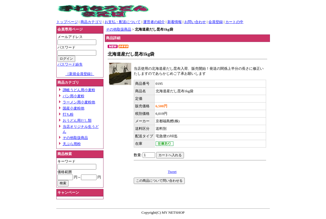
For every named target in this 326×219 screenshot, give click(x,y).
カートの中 (234, 22)
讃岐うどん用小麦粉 (79, 90)
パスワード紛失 (70, 64)
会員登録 (215, 22)
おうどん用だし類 (77, 120)
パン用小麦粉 (73, 96)
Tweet (172, 172)
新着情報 (174, 22)
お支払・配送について (123, 22)
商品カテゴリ (91, 22)
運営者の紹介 (154, 22)
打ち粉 (68, 114)
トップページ (67, 22)
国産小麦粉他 (73, 108)
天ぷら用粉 (72, 144)
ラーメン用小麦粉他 (79, 102)
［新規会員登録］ (79, 74)
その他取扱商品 (75, 138)
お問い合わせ (195, 22)
